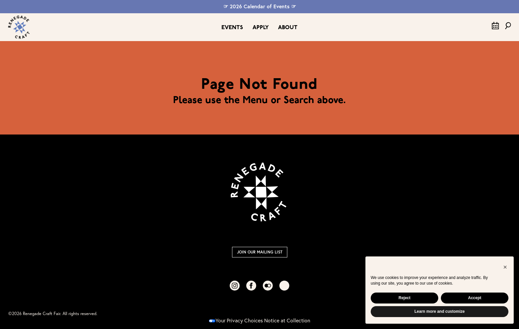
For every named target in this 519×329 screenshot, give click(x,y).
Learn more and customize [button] (439, 311)
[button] (505, 267)
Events (232, 27)
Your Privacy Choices (236, 320)
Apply (261, 27)
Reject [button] (404, 298)
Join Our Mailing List (259, 251)
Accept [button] (474, 298)
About (288, 27)
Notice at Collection (287, 320)
